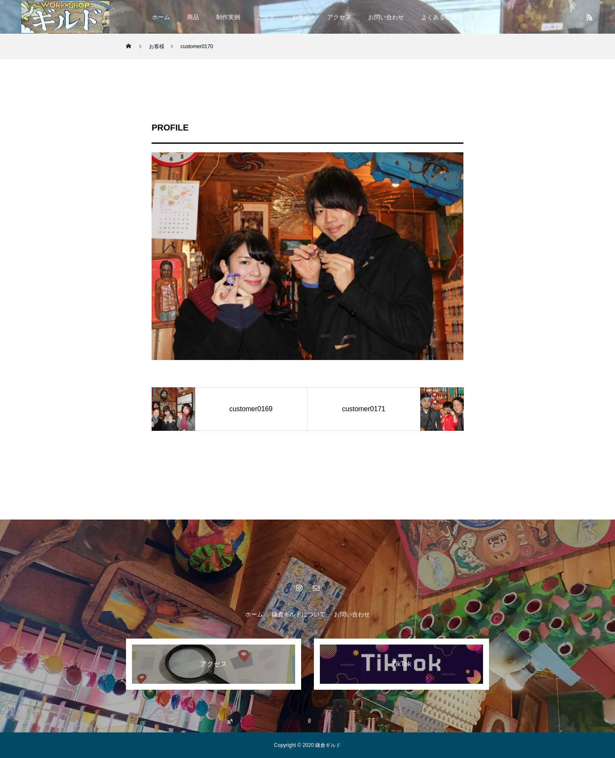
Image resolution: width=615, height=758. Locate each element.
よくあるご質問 (442, 17)
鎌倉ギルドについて (298, 614)
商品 (193, 17)
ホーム (161, 17)
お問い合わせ (386, 17)
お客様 (301, 17)
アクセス (339, 17)
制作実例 (228, 17)
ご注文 (266, 17)
